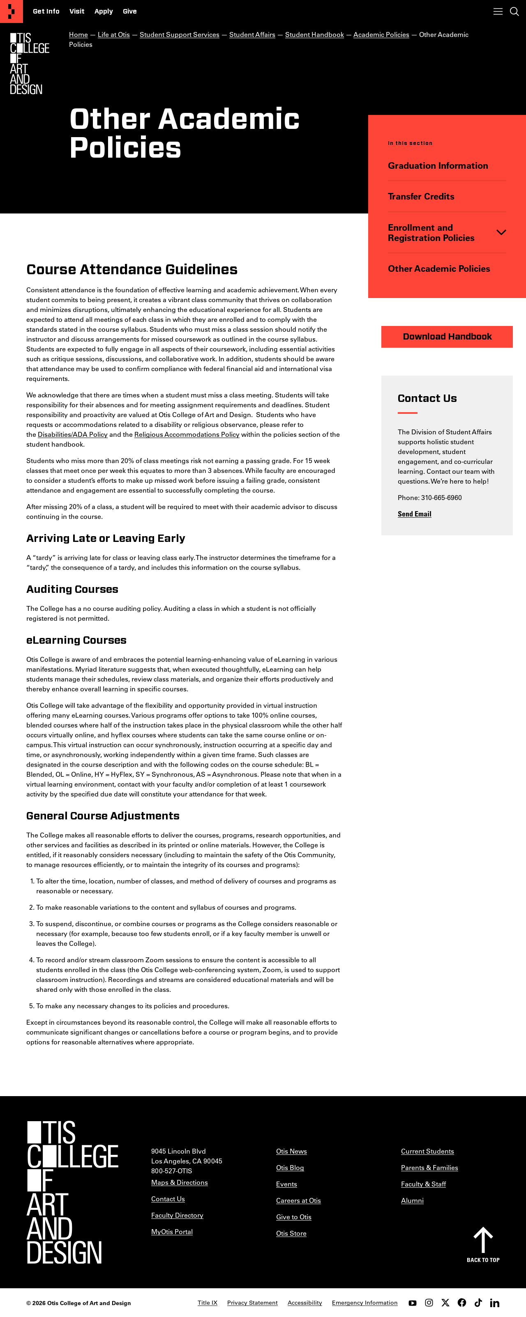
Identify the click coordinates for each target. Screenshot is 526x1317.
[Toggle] (501, 232)
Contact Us (168, 1198)
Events (286, 1183)
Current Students (427, 1151)
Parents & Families (429, 1167)
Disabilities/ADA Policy (73, 434)
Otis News (291, 1151)
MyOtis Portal (172, 1231)
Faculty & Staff (423, 1183)
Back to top (483, 1259)
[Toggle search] (514, 11)
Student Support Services (179, 34)
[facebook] (462, 1302)
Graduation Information (438, 165)
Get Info (46, 11)
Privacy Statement (252, 1302)
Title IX (207, 1302)
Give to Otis (293, 1216)
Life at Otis (114, 34)
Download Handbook (447, 336)
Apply (104, 11)
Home (78, 34)
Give (130, 11)
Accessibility (305, 1302)
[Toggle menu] (498, 11)
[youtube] (413, 1302)
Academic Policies (381, 34)
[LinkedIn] (495, 1302)
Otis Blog (290, 1167)
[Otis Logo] (29, 63)
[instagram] (429, 1302)
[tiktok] (478, 1302)
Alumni (412, 1200)
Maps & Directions (179, 1182)
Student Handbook (314, 34)
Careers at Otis (298, 1200)
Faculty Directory (177, 1215)
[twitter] (445, 1302)
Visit (77, 11)
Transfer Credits (421, 196)
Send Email (414, 514)
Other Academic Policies (439, 268)
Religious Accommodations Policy (187, 434)
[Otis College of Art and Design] (11, 11)
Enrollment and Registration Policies (431, 232)
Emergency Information (365, 1302)
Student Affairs (252, 34)
